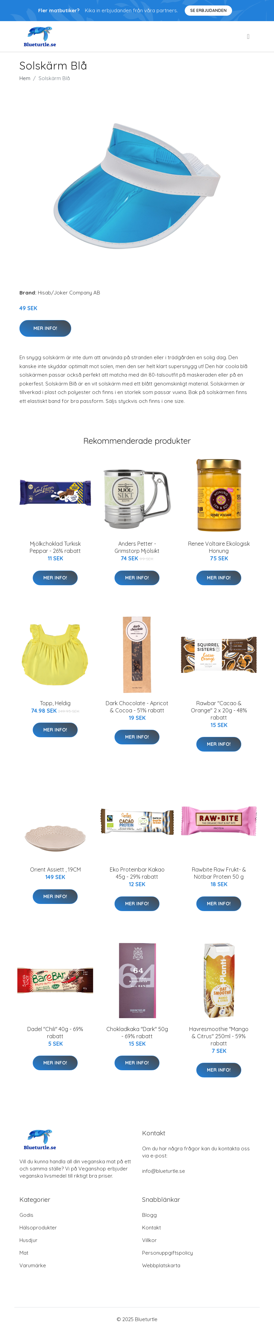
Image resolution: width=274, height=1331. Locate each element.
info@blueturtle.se (163, 1171)
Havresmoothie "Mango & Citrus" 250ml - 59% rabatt (218, 1036)
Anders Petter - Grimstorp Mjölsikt (137, 547)
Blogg (149, 1215)
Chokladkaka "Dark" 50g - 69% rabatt (137, 1033)
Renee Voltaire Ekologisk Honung (219, 547)
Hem (24, 78)
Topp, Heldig (55, 703)
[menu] (249, 36)
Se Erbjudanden (208, 10)
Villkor (149, 1240)
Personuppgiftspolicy (167, 1253)
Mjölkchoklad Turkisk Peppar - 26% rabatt (55, 547)
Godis (26, 1215)
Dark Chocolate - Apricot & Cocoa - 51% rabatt (137, 707)
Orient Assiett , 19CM (55, 869)
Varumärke (32, 1265)
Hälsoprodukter (38, 1227)
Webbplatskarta (161, 1265)
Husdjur (28, 1240)
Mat (23, 1253)
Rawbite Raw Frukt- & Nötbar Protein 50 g (219, 873)
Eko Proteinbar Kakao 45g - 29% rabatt (137, 873)
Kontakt (151, 1227)
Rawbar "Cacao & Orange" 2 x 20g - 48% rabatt (219, 710)
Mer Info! (45, 328)
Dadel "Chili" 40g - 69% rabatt (55, 1033)
